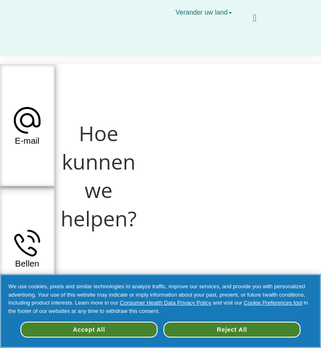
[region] (160, 311)
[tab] (27, 125)
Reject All (232, 329)
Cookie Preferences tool (273, 303)
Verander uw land (205, 12)
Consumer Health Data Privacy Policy (165, 303)
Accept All (89, 329)
